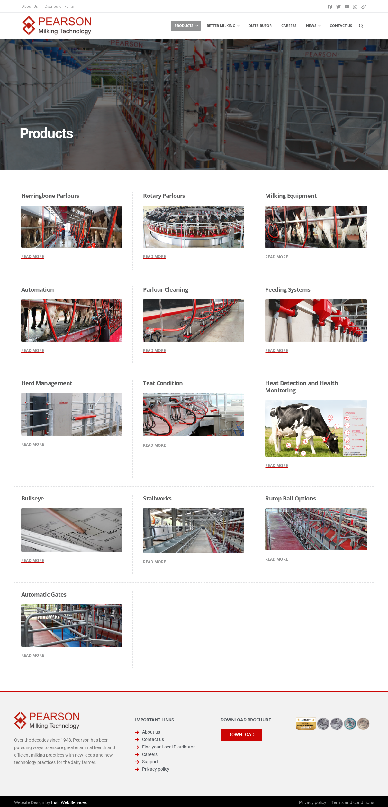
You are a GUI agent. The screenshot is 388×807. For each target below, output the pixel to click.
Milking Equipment (291, 195)
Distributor (260, 25)
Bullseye (32, 498)
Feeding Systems (287, 289)
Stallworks (157, 498)
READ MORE (32, 256)
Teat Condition (163, 383)
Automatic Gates (44, 594)
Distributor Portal (60, 6)
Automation (37, 289)
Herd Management (46, 383)
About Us (30, 6)
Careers (288, 25)
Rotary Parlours (164, 195)
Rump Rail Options (290, 498)
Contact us (341, 25)
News (311, 25)
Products (184, 25)
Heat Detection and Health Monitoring (301, 386)
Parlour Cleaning (165, 289)
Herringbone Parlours (50, 195)
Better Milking (221, 25)
